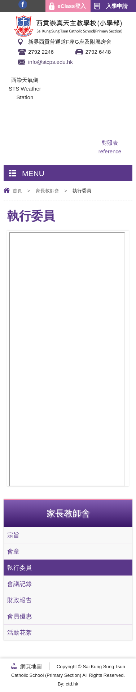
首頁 (17, 190)
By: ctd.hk (68, 684)
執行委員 (19, 567)
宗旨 (13, 535)
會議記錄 (19, 584)
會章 (13, 551)
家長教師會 (47, 190)
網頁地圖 (31, 666)
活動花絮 (19, 632)
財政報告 (19, 600)
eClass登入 (71, 6)
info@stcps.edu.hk (50, 62)
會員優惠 (19, 616)
